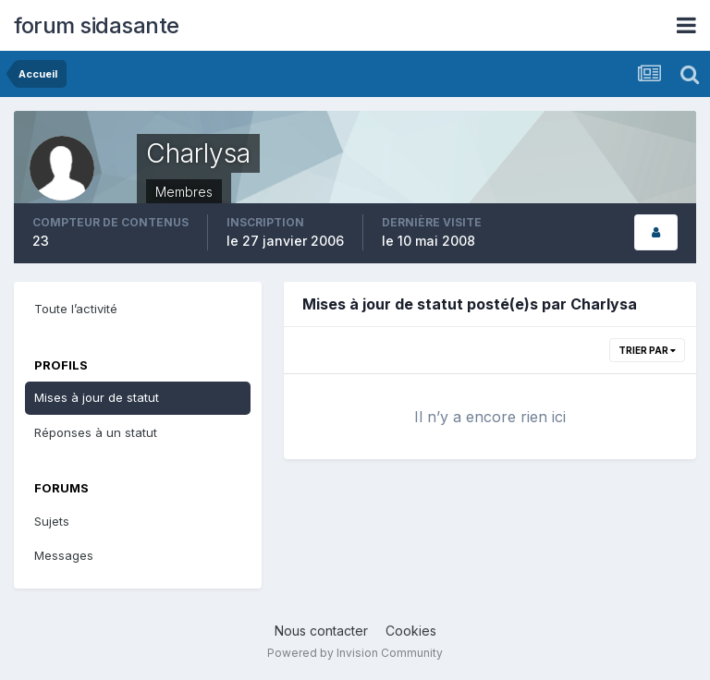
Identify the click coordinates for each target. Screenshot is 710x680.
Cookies (411, 630)
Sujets (51, 521)
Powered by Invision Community (355, 653)
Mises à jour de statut (96, 397)
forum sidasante (96, 25)
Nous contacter (321, 630)
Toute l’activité (75, 308)
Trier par (647, 350)
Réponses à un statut (95, 432)
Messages (63, 555)
